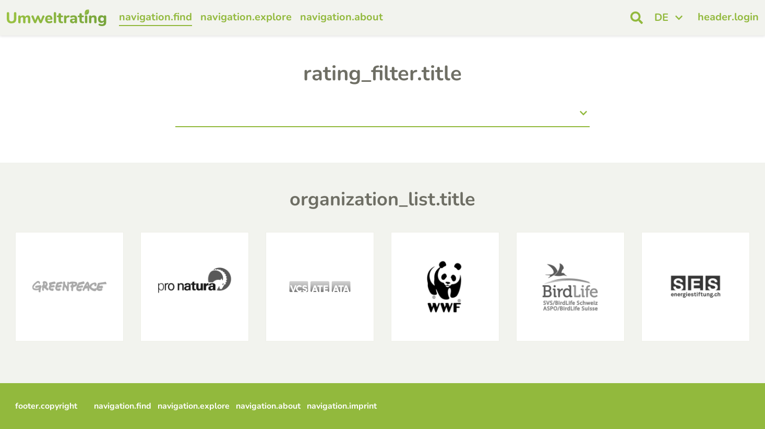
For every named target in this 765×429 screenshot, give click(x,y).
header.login (728, 17)
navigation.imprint (342, 406)
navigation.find (155, 17)
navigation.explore (246, 17)
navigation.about (341, 17)
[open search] (636, 17)
